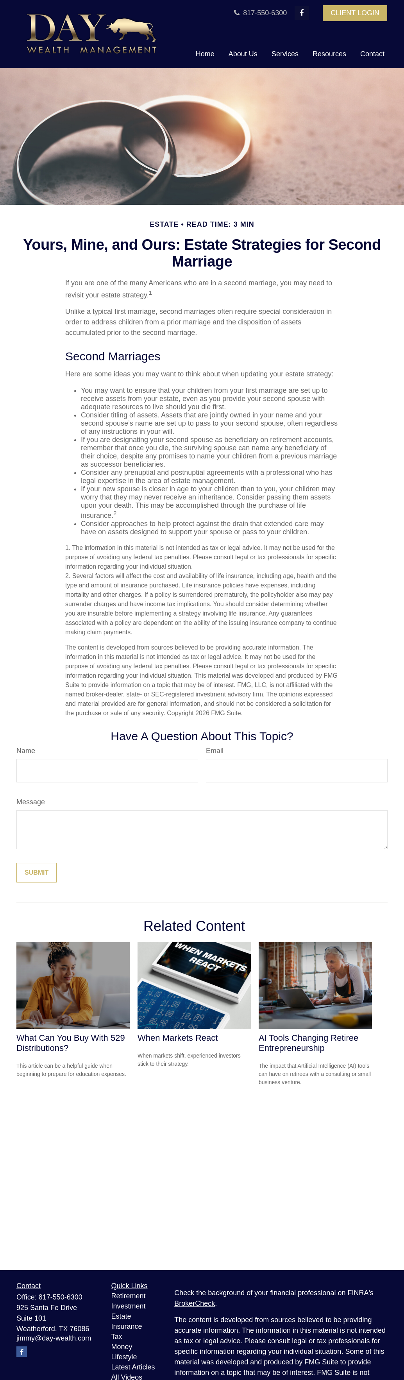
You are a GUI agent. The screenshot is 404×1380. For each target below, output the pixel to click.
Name (25, 751)
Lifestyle (124, 1357)
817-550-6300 (259, 13)
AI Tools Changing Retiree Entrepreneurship (308, 1043)
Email (214, 751)
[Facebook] (302, 13)
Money (121, 1347)
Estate (121, 1316)
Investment (128, 1306)
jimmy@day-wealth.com (53, 1338)
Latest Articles (133, 1367)
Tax (116, 1337)
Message (30, 802)
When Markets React (178, 1038)
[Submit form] (36, 872)
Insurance (126, 1326)
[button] (205, 54)
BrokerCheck (194, 1303)
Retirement (128, 1296)
